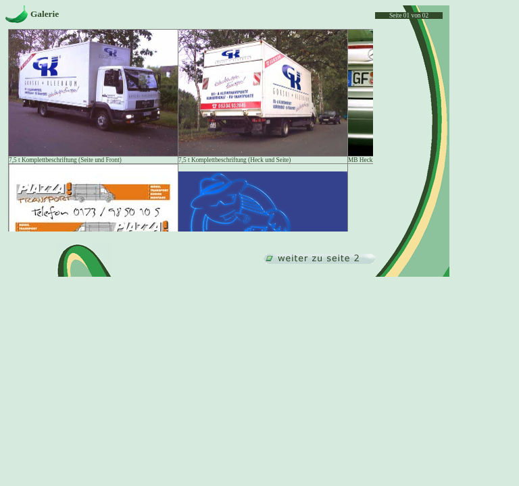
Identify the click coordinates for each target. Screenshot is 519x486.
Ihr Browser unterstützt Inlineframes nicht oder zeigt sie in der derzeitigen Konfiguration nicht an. (190, 130)
